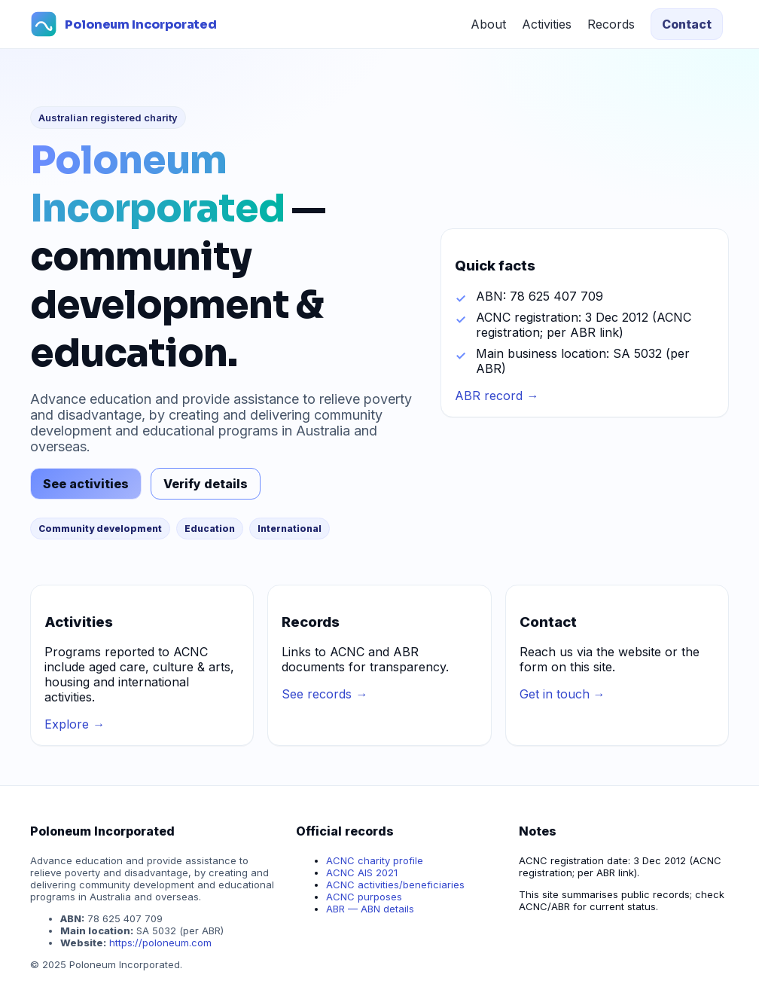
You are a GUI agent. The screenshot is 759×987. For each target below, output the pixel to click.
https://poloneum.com (160, 943)
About (488, 24)
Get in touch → (562, 693)
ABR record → (496, 395)
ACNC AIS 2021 (362, 872)
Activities (547, 24)
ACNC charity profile (374, 860)
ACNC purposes (364, 897)
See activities (86, 483)
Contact (687, 24)
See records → (324, 693)
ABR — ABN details (370, 909)
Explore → (74, 724)
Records (611, 24)
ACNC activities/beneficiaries (395, 885)
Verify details (205, 483)
